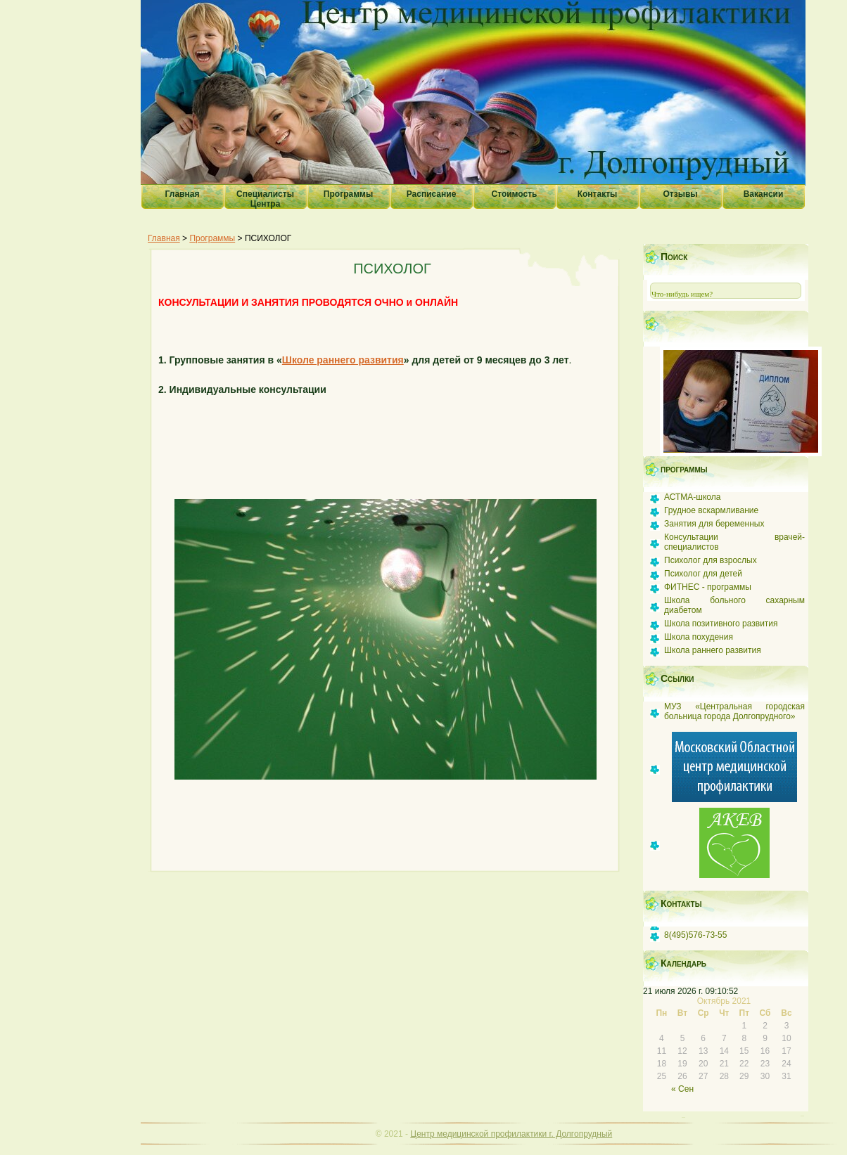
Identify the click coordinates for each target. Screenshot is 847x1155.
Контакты (598, 194)
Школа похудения (698, 637)
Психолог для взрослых (710, 560)
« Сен (682, 1089)
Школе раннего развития (343, 360)
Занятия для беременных (714, 524)
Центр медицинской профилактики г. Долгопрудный (511, 1134)
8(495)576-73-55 (695, 935)
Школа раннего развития (712, 650)
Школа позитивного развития (721, 623)
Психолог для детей (703, 574)
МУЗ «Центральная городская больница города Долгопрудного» (734, 711)
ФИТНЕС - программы (707, 587)
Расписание (432, 194)
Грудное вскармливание (711, 510)
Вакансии (764, 194)
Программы (348, 194)
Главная (182, 194)
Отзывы (680, 194)
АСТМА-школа (692, 497)
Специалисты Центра (265, 199)
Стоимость (514, 194)
